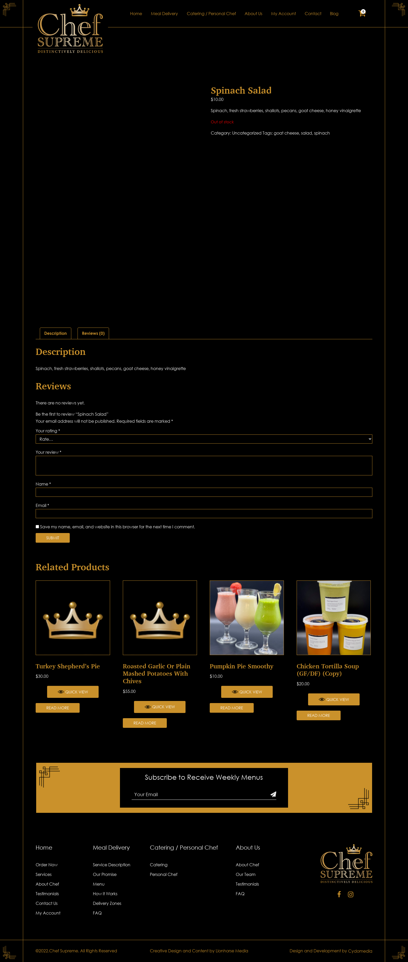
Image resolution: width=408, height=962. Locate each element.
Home (136, 13)
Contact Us (47, 903)
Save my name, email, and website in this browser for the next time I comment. (117, 526)
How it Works (105, 893)
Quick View (73, 692)
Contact (313, 13)
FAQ (97, 913)
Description (55, 333)
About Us (253, 13)
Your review (48, 452)
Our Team (246, 874)
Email (42, 505)
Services (44, 874)
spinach (322, 133)
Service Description (111, 864)
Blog (334, 13)
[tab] (55, 333)
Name (43, 484)
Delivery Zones (107, 903)
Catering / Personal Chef (211, 13)
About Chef (47, 884)
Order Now (47, 864)
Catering (159, 864)
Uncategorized (247, 133)
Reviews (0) (93, 333)
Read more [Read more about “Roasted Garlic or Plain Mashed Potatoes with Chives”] (144, 723)
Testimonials (47, 893)
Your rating (48, 430)
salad (306, 133)
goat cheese (286, 133)
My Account (283, 13)
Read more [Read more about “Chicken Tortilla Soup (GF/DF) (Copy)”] (318, 715)
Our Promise (105, 874)
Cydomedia (360, 951)
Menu (99, 884)
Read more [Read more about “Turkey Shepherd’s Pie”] (57, 707)
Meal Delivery (164, 13)
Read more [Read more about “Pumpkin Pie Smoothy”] (231, 707)
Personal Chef (163, 874)
